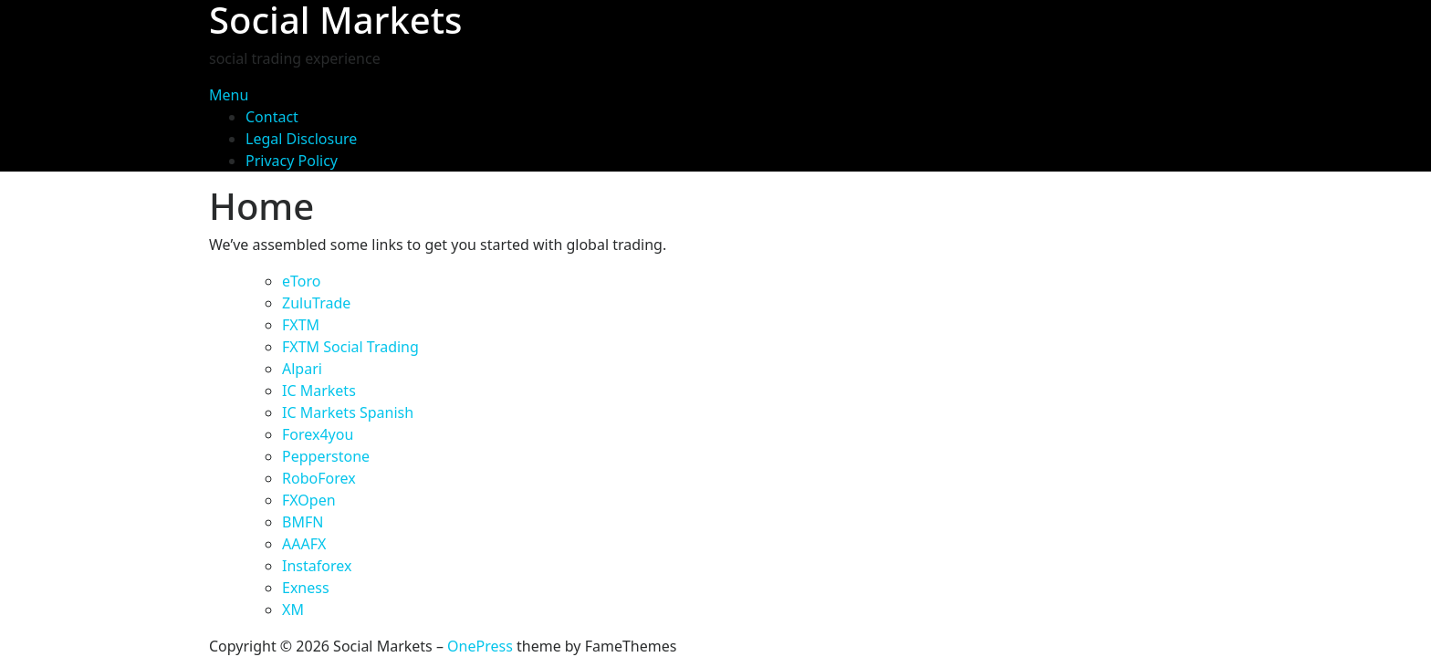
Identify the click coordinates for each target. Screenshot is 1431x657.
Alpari (302, 369)
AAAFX (304, 544)
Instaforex (316, 566)
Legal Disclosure (301, 139)
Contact (271, 117)
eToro (301, 281)
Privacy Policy (291, 161)
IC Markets (319, 391)
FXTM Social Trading (350, 347)
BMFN (302, 522)
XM (293, 610)
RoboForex (319, 478)
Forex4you (317, 434)
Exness (305, 588)
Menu (228, 95)
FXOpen (309, 500)
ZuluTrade (316, 303)
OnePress (480, 646)
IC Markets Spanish (347, 412)
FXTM (300, 325)
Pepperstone (326, 456)
